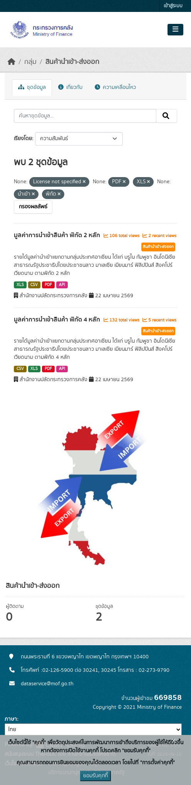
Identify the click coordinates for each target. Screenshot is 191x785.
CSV (34, 285)
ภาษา (11, 719)
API (62, 285)
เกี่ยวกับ (70, 87)
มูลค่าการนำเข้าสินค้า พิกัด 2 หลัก (58, 235)
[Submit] (166, 116)
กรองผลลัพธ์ (33, 207)
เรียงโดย (23, 138)
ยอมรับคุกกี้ (95, 776)
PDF (48, 285)
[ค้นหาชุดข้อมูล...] (85, 116)
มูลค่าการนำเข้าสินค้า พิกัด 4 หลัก (58, 320)
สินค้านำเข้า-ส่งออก (72, 62)
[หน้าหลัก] (11, 62)
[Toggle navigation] (175, 29)
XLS (20, 285)
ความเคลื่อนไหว (115, 87)
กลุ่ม (30, 62)
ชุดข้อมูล (32, 87)
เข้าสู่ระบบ (173, 6)
